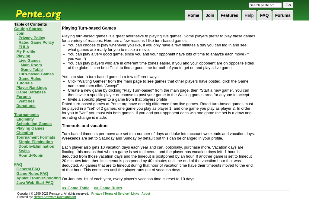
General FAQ (28, 169)
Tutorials (24, 83)
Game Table (32, 69)
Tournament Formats (35, 137)
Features (229, 15)
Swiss (24, 151)
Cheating (24, 133)
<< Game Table (76, 188)
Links (135, 193)
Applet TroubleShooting (38, 178)
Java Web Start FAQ (34, 182)
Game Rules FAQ (32, 173)
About (146, 193)
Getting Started (28, 29)
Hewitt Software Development (54, 197)
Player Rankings (31, 87)
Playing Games (30, 128)
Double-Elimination (36, 146)
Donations (26, 105)
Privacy (96, 193)
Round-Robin (30, 155)
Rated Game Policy (36, 42)
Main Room (31, 65)
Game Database (31, 92)
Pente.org (46, 10)
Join (209, 15)
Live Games (29, 60)
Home (193, 15)
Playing (23, 56)
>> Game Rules (108, 188)
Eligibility (25, 119)
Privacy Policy (31, 38)
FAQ (264, 15)
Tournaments (26, 114)
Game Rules (29, 78)
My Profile (25, 51)
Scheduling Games (34, 123)
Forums (283, 15)
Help (249, 15)
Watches (26, 101)
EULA (23, 47)
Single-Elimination (35, 142)
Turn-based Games (36, 74)
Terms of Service (116, 193)
